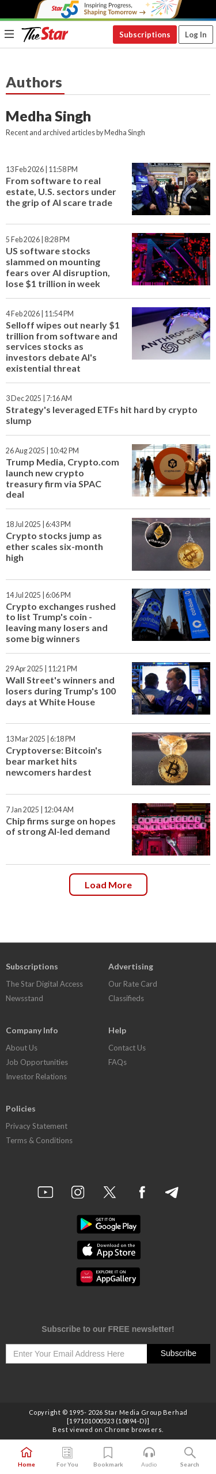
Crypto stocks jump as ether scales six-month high (54, 546)
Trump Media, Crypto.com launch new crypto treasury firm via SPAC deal (62, 478)
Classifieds (126, 998)
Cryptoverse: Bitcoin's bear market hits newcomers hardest (54, 760)
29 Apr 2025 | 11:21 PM (41, 669)
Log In (196, 34)
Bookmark (108, 1457)
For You (67, 1457)
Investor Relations (36, 1076)
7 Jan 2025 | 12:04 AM (40, 809)
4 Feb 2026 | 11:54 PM (40, 314)
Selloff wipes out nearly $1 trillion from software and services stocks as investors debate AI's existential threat (63, 346)
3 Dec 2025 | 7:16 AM (39, 398)
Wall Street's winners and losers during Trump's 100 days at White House (61, 690)
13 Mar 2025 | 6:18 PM (40, 739)
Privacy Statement (36, 1126)
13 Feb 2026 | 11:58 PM (42, 169)
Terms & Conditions (39, 1140)
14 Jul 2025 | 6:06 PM (38, 595)
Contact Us (127, 1047)
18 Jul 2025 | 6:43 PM (38, 524)
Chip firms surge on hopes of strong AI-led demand (61, 826)
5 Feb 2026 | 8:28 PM (38, 239)
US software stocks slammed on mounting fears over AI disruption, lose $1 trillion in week (58, 267)
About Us (21, 1047)
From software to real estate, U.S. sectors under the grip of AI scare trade (61, 191)
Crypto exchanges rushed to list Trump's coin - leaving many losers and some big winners (61, 622)
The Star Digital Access (44, 983)
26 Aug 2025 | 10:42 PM (42, 450)
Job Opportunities (37, 1062)
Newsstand (24, 998)
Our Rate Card (132, 983)
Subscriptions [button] (144, 34)
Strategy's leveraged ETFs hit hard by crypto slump (102, 415)
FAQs (117, 1062)
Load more (108, 884)
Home (26, 1457)
